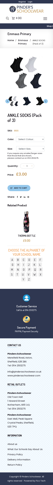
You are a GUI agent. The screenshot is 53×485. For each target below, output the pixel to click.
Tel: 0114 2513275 (16, 365)
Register (22, 2)
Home (10, 40)
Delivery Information (18, 459)
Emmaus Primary (23, 42)
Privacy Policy (15, 454)
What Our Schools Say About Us (25, 449)
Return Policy (14, 464)
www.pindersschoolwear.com (23, 375)
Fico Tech (41, 480)
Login (30, 2)
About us (12, 444)
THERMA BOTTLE (26, 235)
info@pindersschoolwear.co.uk (24, 371)
